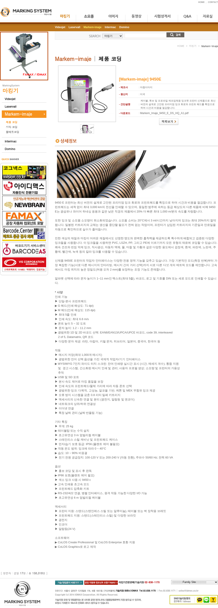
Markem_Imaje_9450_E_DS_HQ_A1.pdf (164, 113)
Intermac (11, 141)
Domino (10, 149)
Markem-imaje (18, 114)
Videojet (10, 99)
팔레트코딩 (12, 132)
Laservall (10, 106)
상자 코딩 (11, 127)
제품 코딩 (11, 122)
